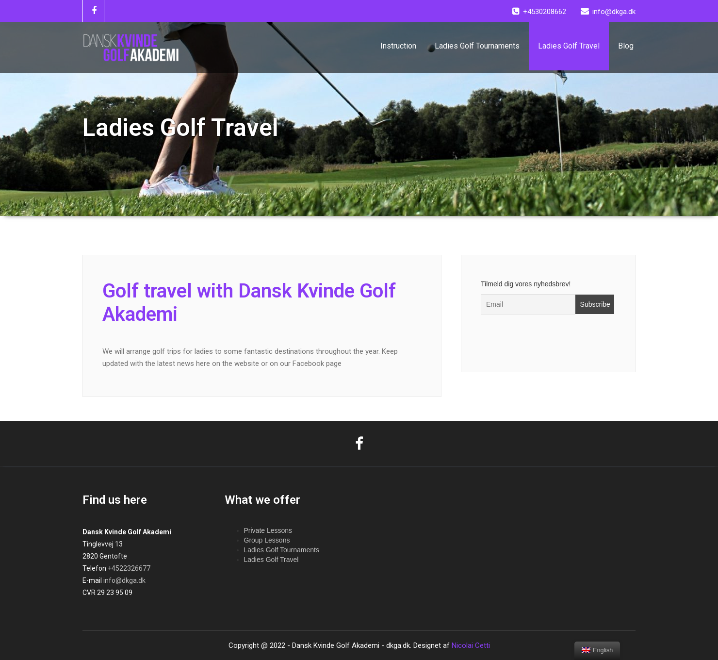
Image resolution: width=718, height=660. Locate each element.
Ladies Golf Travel (569, 45)
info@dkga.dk (124, 580)
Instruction (398, 45)
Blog (626, 45)
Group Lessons (267, 540)
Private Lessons (268, 530)
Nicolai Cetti (470, 645)
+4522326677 (129, 568)
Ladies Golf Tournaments (477, 45)
